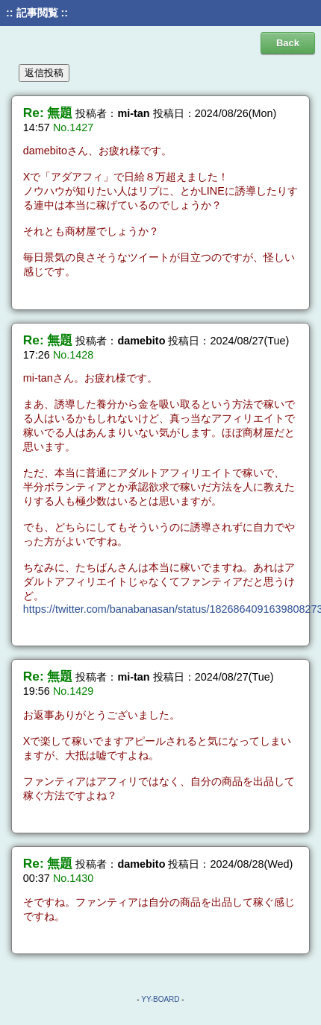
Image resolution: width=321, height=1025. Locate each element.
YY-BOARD (160, 999)
